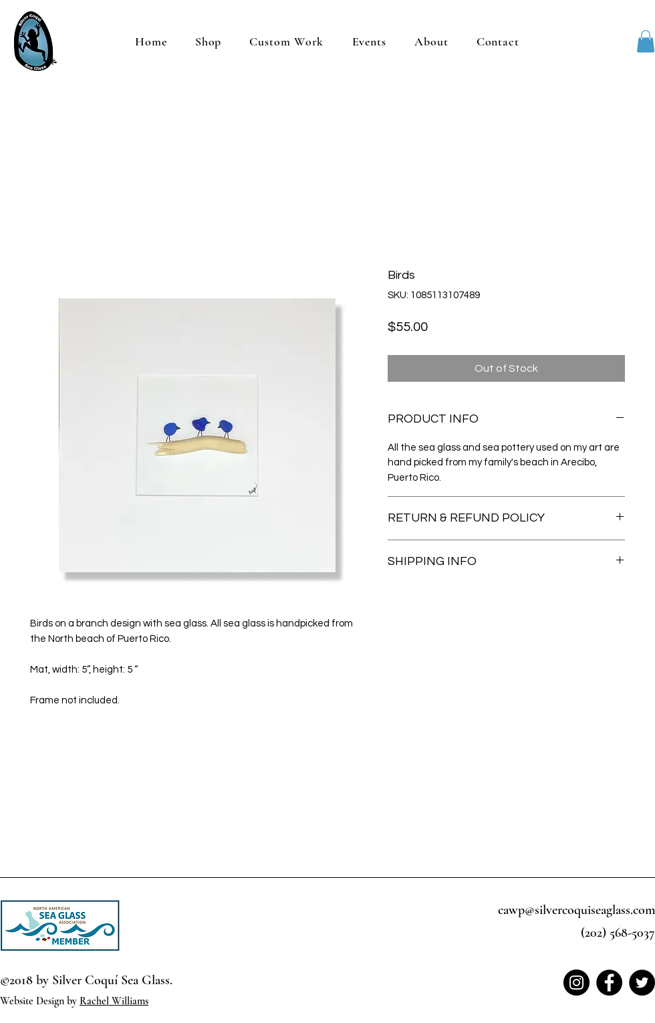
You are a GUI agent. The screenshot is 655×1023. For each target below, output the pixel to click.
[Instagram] (576, 983)
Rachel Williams (114, 1001)
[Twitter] (642, 983)
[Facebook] (609, 983)
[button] (645, 41)
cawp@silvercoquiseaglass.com (576, 910)
